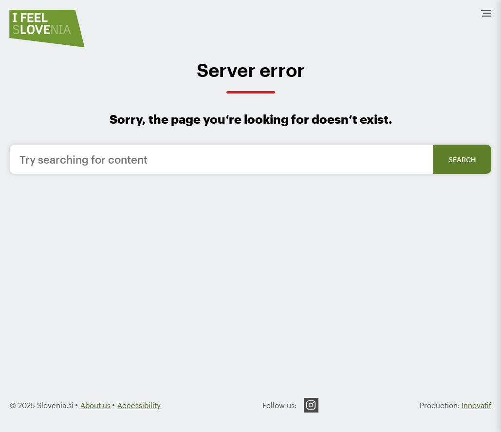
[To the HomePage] (47, 28)
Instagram (311, 405)
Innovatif (476, 405)
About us (95, 405)
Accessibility (139, 405)
